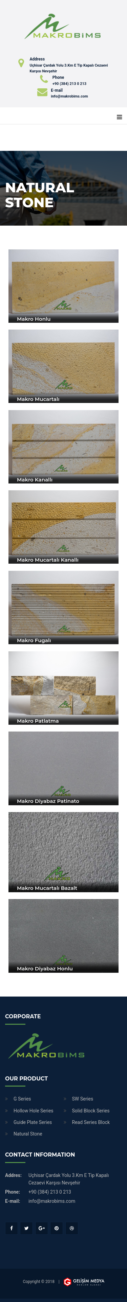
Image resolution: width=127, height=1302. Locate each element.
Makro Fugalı (34, 640)
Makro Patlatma (38, 721)
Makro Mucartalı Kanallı (48, 560)
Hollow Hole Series (34, 1110)
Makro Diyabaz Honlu (45, 968)
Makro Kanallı (34, 479)
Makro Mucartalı (38, 399)
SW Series (82, 1099)
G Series (22, 1099)
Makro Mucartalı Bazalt (47, 888)
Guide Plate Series (33, 1122)
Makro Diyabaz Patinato (48, 801)
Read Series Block (91, 1122)
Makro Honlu (34, 319)
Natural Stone (28, 1134)
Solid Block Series (91, 1110)
